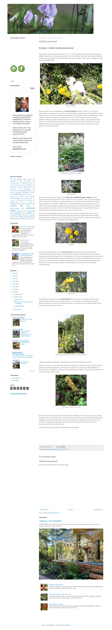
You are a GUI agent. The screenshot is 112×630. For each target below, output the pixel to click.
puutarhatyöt (18, 213)
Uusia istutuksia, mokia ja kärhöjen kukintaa (27, 254)
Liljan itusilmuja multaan (56, 604)
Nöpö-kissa (15, 380)
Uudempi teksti (43, 509)
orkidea (22, 204)
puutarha (65, 449)
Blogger (68, 625)
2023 (14, 276)
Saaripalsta (16, 360)
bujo (21, 181)
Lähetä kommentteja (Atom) (51, 513)
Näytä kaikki (32, 371)
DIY (11, 179)
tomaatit (20, 217)
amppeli (29, 179)
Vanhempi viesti (98, 509)
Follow (12, 81)
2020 (14, 284)
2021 (14, 281)
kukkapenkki (49, 449)
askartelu (12, 181)
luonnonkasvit (28, 198)
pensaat (29, 204)
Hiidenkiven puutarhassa (20, 341)
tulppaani (29, 217)
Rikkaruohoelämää (18, 317)
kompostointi (27, 189)
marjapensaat (21, 200)
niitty (30, 202)
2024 (14, 273)
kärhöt (26, 192)
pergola (28, 206)
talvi (13, 217)
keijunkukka (13, 187)
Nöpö (54, 449)
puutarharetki (31, 211)
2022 (14, 278)
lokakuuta (17, 297)
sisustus (19, 215)
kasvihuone (19, 185)
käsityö (33, 192)
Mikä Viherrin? (16, 378)
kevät (21, 187)
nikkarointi (13, 204)
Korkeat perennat (19, 306)
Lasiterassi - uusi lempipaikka (50, 521)
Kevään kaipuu (24, 240)
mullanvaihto (22, 202)
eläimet (28, 181)
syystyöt (32, 215)
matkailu (30, 200)
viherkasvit (23, 218)
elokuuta (17, 309)
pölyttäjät (29, 213)
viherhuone (13, 218)
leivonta (12, 196)
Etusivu (71, 509)
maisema (12, 200)
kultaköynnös (18, 192)
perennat (59, 449)
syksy (26, 215)
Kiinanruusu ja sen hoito (56, 584)
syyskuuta (17, 299)
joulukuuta (17, 294)
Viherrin (10, 7)
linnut (21, 196)
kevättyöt (29, 187)
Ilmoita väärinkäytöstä (18, 394)
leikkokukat (29, 194)
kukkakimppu (14, 190)
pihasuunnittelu (15, 208)
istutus (24, 183)
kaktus (12, 185)
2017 (14, 292)
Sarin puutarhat (17, 329)
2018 (14, 289)
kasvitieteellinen (28, 185)
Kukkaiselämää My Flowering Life (18, 353)
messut (12, 202)
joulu (31, 183)
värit (31, 218)
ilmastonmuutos (14, 183)
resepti (12, 215)
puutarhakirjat (20, 211)
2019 (14, 286)
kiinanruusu (13, 189)
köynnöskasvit (17, 194)
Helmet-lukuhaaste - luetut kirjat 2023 (60, 594)
